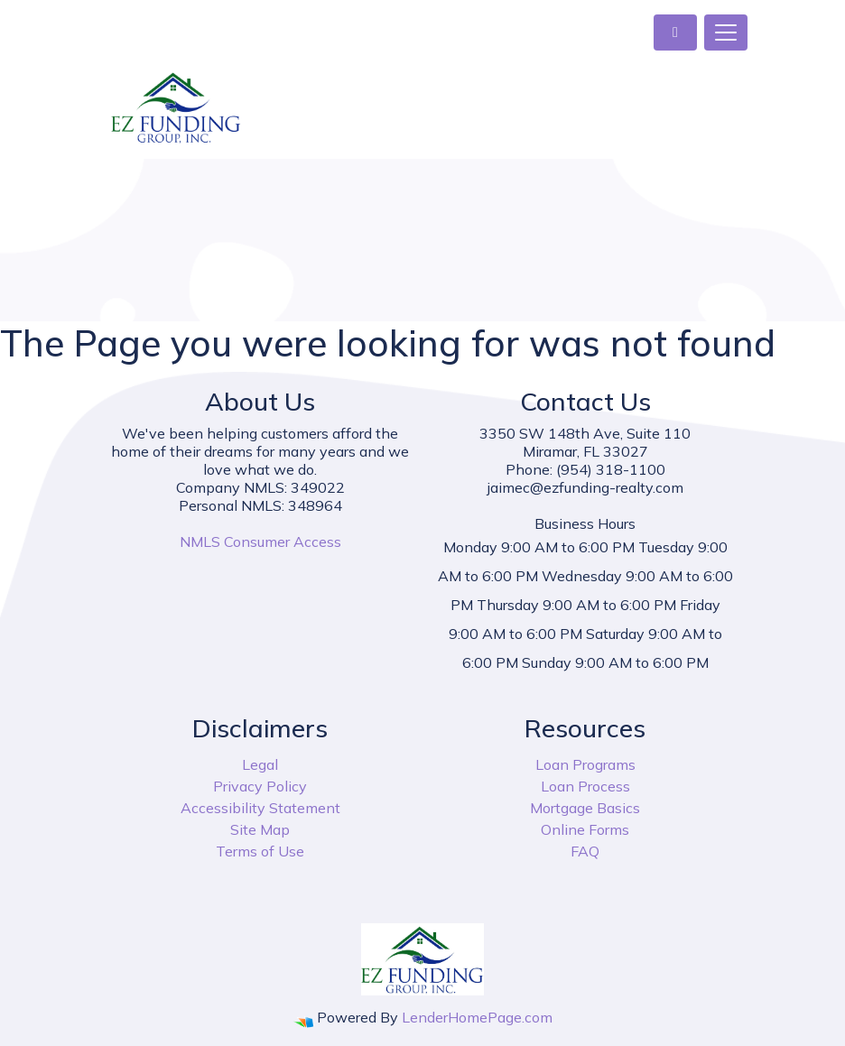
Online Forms (585, 829)
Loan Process (585, 786)
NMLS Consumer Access (260, 541)
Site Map (260, 829)
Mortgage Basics (585, 808)
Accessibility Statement (260, 808)
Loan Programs (585, 764)
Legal (260, 764)
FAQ (585, 851)
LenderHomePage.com (477, 1017)
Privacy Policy (260, 786)
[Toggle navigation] (726, 32)
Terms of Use (260, 851)
